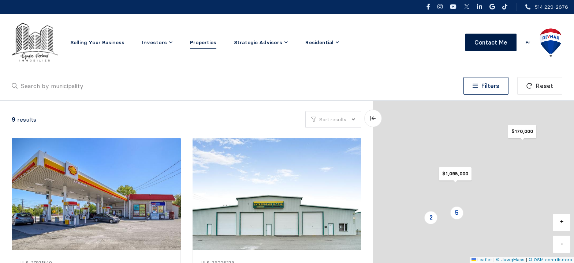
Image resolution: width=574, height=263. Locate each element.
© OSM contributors (550, 259)
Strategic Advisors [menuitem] (258, 42)
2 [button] (431, 217)
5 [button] (457, 212)
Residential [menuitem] (319, 42)
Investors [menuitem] (154, 42)
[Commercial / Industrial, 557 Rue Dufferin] (97, 194)
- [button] (562, 244)
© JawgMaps (510, 259)
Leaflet (481, 259)
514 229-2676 (551, 7)
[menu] (157, 42)
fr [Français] (527, 42)
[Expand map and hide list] (373, 118)
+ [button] (562, 222)
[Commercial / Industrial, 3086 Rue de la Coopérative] (278, 194)
